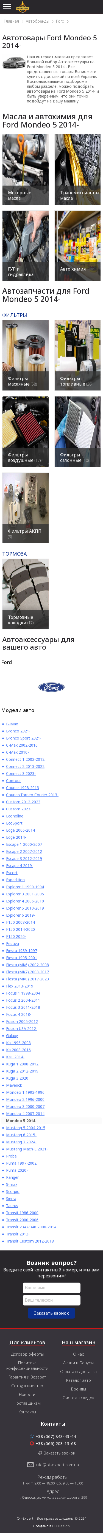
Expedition (15, 879)
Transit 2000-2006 (22, 1219)
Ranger (12, 1177)
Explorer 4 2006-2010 (25, 901)
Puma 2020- (17, 1170)
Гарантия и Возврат (27, 1377)
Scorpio (13, 1191)
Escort (12, 872)
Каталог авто (78, 1380)
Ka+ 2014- (15, 1056)
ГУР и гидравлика (21, 271)
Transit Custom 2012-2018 (30, 1241)
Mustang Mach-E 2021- (27, 1149)
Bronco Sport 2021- (23, 738)
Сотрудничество (27, 1385)
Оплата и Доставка (78, 1371)
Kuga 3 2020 (17, 1078)
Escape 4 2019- (19, 865)
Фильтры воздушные (24, 457)
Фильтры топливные (76, 381)
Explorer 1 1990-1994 (25, 886)
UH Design (61, 1525)
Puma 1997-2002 (21, 1163)
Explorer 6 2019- (20, 915)
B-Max (12, 723)
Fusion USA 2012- (21, 1028)
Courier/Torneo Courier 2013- (32, 794)
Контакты (27, 1411)
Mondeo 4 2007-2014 (25, 1113)
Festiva (12, 943)
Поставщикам (27, 1403)
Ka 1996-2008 (18, 1042)
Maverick (14, 1085)
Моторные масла (19, 195)
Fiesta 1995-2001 (21, 957)
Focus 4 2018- (18, 1014)
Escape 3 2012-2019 (24, 858)
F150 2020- (16, 936)
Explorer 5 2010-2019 (25, 908)
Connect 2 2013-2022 (25, 766)
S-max (11, 1184)
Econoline (14, 816)
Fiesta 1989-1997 (21, 950)
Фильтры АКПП (24, 533)
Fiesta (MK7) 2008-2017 (27, 971)
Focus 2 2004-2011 (23, 1000)
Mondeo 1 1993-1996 (25, 1092)
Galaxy (12, 1035)
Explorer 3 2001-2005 (25, 893)
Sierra (11, 1198)
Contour (13, 780)
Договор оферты (27, 1354)
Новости (27, 1394)
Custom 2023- (19, 808)
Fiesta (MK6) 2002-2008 (27, 964)
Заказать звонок (51, 1313)
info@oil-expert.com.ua (57, 1464)
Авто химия (73, 269)
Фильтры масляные (22, 381)
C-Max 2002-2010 (22, 745)
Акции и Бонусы (78, 1362)
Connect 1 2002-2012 (25, 759)
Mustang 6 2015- (21, 1134)
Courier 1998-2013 (22, 787)
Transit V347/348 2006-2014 (31, 1226)
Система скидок (78, 1397)
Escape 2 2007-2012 (24, 851)
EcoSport (14, 823)
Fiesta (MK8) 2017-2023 (27, 978)
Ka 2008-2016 (18, 1049)
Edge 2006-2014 (20, 830)
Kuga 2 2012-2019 (22, 1071)
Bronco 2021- (18, 731)
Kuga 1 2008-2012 (22, 1064)
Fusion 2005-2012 (22, 1021)
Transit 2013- (18, 1234)
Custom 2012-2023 (23, 801)
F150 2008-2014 (20, 922)
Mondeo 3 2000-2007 (25, 1106)
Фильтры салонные (74, 457)
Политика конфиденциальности (27, 1365)
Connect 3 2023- (21, 773)
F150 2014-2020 (20, 929)
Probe (11, 1156)
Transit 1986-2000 (22, 1212)
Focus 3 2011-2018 (23, 1007)
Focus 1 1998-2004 (23, 993)
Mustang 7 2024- (21, 1141)
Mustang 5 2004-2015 (25, 1127)
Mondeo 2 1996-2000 (25, 1099)
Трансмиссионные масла (80, 195)
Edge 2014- (16, 837)
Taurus (12, 1205)
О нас (78, 1354)
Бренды (78, 1389)
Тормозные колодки (21, 620)
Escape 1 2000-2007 (24, 844)
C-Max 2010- (17, 752)
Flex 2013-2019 (19, 986)
